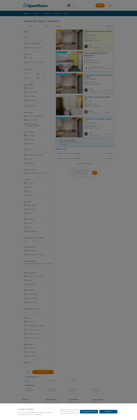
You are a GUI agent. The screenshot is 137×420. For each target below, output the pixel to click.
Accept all (108, 411)
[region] (68, 411)
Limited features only (89, 411)
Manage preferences (70, 411)
